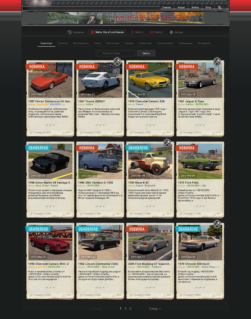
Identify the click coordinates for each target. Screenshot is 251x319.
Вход (208, 7)
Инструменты (81, 43)
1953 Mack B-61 (138, 182)
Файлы (195, 7)
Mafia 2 (136, 32)
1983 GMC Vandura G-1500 (95, 182)
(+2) (63, 104)
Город (97, 43)
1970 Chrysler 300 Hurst (193, 263)
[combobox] (115, 53)
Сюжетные (145, 43)
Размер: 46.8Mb (42, 132)
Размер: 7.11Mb (192, 213)
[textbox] (118, 53)
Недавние (76, 32)
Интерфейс (204, 43)
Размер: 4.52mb (192, 132)
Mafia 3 (156, 32)
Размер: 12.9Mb (142, 213)
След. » (155, 309)
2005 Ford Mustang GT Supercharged (150, 263)
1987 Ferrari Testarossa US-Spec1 (50, 101)
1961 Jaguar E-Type (191, 101)
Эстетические (165, 43)
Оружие (129, 43)
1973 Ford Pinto (188, 182)
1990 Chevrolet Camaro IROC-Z (48, 263)
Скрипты (63, 43)
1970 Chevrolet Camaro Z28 (146, 101)
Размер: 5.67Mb (42, 213)
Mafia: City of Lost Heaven (107, 32)
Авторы (176, 32)
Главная (166, 7)
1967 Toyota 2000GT (91, 101)
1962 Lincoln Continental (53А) (98, 263)
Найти (146, 53)
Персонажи (113, 43)
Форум (181, 7)
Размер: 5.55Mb (92, 132)
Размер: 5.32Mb (42, 295)
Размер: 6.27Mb (142, 132)
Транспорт (46, 43)
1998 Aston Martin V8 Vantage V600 (50, 182)
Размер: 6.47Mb (92, 213)
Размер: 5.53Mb (92, 295)
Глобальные (185, 43)
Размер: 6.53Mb (142, 295)
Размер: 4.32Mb (192, 295)
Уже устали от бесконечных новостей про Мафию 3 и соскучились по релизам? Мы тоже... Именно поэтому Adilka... (99, 113)
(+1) (64, 267)
